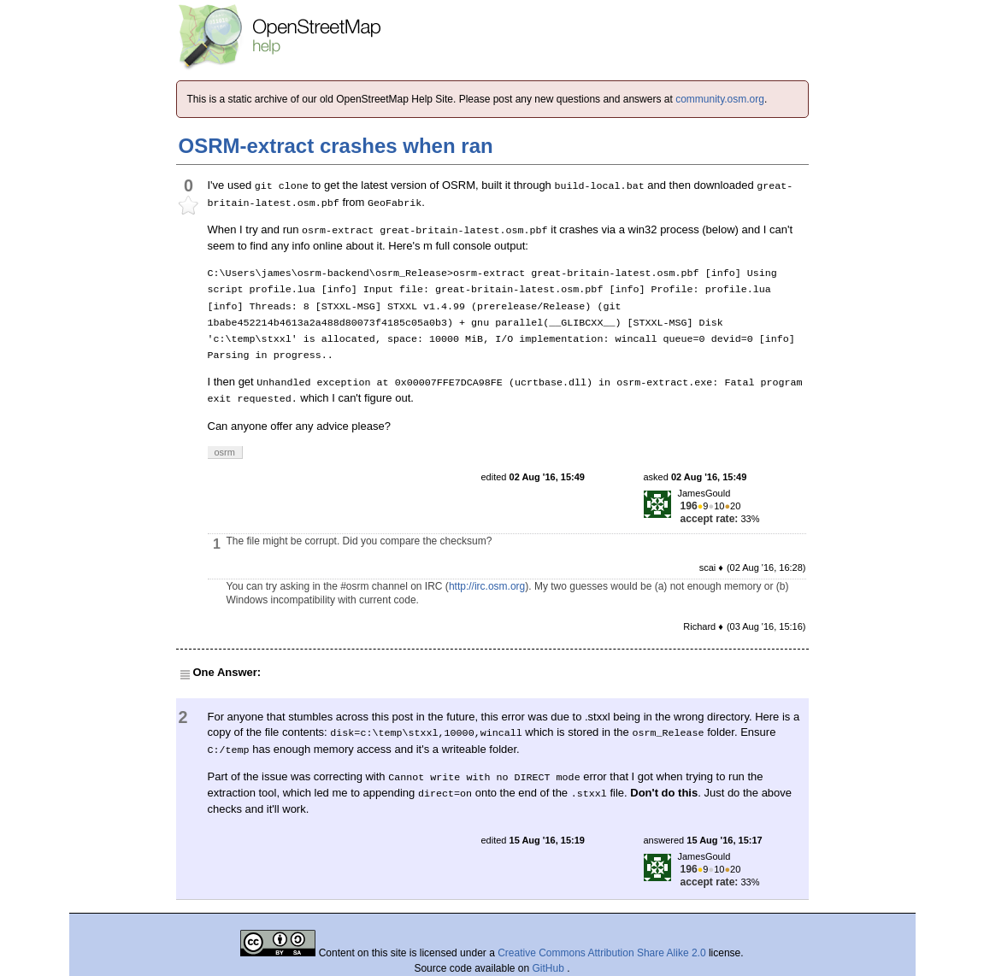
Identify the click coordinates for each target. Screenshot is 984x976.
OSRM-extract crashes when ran (336, 145)
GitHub (550, 968)
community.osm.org (719, 99)
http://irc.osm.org (487, 586)
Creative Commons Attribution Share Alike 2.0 (601, 953)
